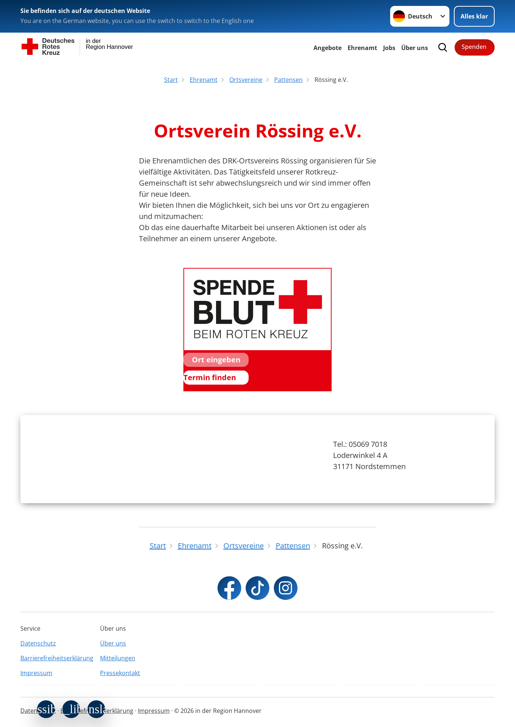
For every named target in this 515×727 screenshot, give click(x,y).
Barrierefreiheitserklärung (56, 658)
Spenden (474, 47)
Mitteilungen (117, 658)
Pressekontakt (120, 673)
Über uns (113, 643)
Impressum (36, 673)
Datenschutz (38, 643)
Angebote (327, 48)
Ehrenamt (362, 48)
